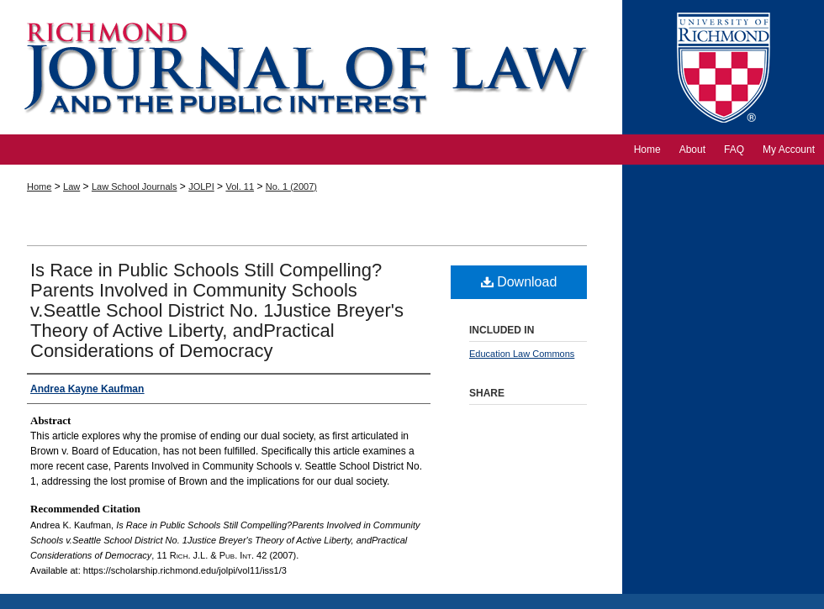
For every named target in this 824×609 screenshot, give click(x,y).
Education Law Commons (521, 354)
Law (71, 186)
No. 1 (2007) (291, 186)
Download (519, 282)
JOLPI (201, 186)
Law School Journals (134, 186)
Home (39, 186)
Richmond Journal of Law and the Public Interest (311, 67)
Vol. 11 (239, 186)
